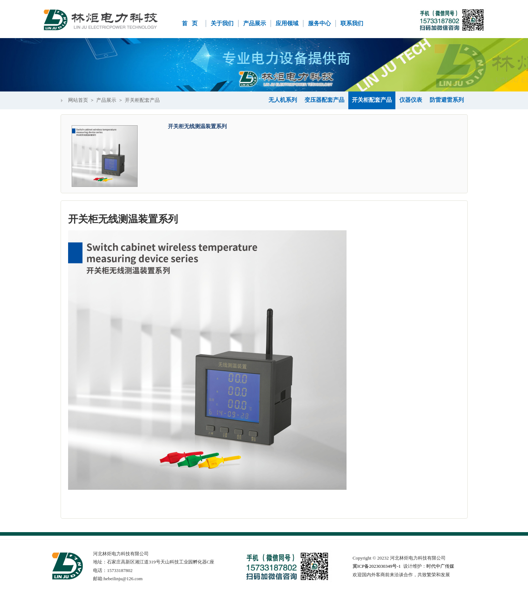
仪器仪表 (410, 100)
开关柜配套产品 (142, 100)
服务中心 (319, 23)
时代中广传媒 (440, 566)
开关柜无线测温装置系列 (197, 126)
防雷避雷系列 (447, 100)
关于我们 (222, 23)
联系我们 (351, 23)
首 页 (190, 23)
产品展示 (254, 23)
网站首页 (78, 100)
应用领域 (287, 23)
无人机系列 (282, 100)
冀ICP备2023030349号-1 (377, 566)
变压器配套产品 (324, 100)
